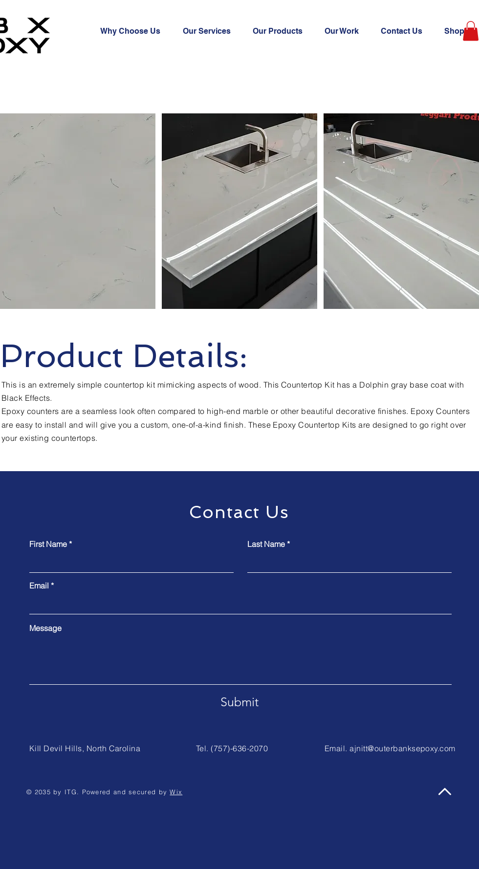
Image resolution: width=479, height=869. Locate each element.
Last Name (266, 544)
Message (45, 628)
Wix (176, 792)
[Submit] (239, 702)
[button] (470, 31)
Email (39, 585)
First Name (48, 544)
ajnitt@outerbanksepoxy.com (402, 748)
